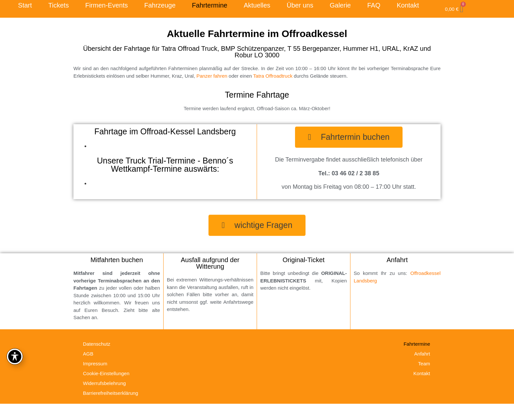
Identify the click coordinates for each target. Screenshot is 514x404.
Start (25, 5)
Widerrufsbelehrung (104, 383)
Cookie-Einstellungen (106, 373)
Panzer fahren (211, 76)
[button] (349, 135)
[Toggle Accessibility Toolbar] (15, 356)
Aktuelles (257, 5)
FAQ (373, 5)
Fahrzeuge (160, 5)
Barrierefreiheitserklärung (110, 393)
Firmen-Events (106, 5)
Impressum (95, 363)
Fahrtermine (209, 5)
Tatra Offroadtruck (272, 76)
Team (424, 363)
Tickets (58, 5)
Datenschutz (96, 344)
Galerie (340, 5)
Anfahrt (422, 353)
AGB (88, 353)
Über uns (300, 5)
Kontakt (408, 5)
